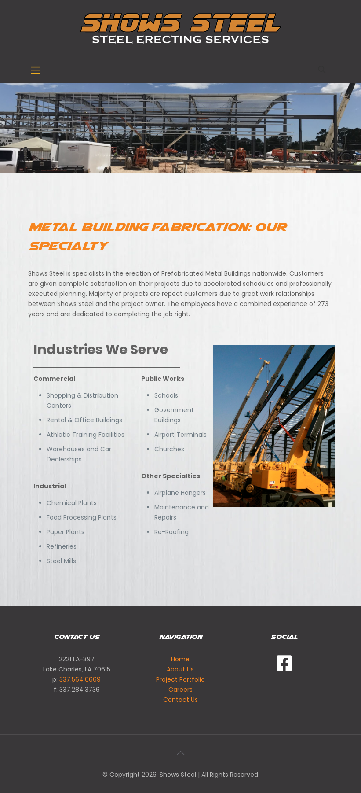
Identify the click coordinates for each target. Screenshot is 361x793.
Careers (180, 689)
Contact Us (180, 699)
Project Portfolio (180, 679)
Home (180, 659)
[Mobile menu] (35, 70)
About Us (180, 669)
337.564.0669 (80, 679)
